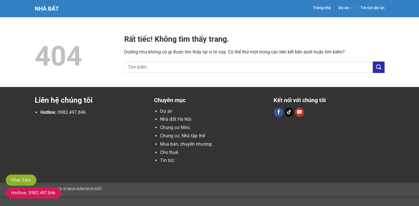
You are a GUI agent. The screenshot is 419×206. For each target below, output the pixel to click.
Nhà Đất (47, 8)
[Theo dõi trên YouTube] (299, 112)
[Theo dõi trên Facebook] (278, 112)
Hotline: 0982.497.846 (33, 192)
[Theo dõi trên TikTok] (289, 112)
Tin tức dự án (372, 7)
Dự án (345, 8)
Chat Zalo (21, 180)
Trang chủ (322, 7)
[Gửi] (378, 67)
